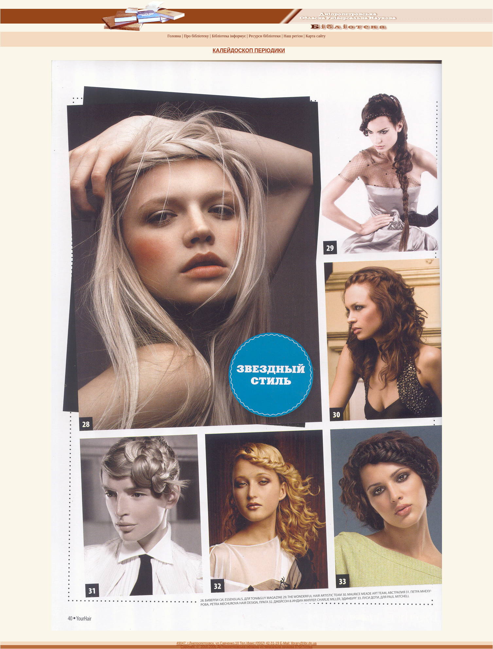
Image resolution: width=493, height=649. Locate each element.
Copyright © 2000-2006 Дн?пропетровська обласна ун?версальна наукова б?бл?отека (246, 647)
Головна (174, 36)
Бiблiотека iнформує (229, 36)
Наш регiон (293, 36)
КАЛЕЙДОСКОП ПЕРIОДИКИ (249, 50)
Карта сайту (316, 36)
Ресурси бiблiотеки (264, 36)
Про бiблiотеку (196, 36)
